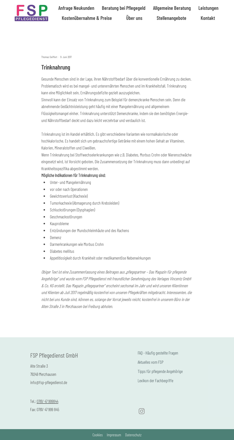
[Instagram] (142, 411)
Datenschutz (133, 434)
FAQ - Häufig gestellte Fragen (158, 352)
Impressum (114, 434)
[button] (172, 8)
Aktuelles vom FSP (150, 362)
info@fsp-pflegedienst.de (48, 382)
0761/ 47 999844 (47, 401)
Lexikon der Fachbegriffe (155, 380)
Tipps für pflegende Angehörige (160, 371)
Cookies (97, 434)
